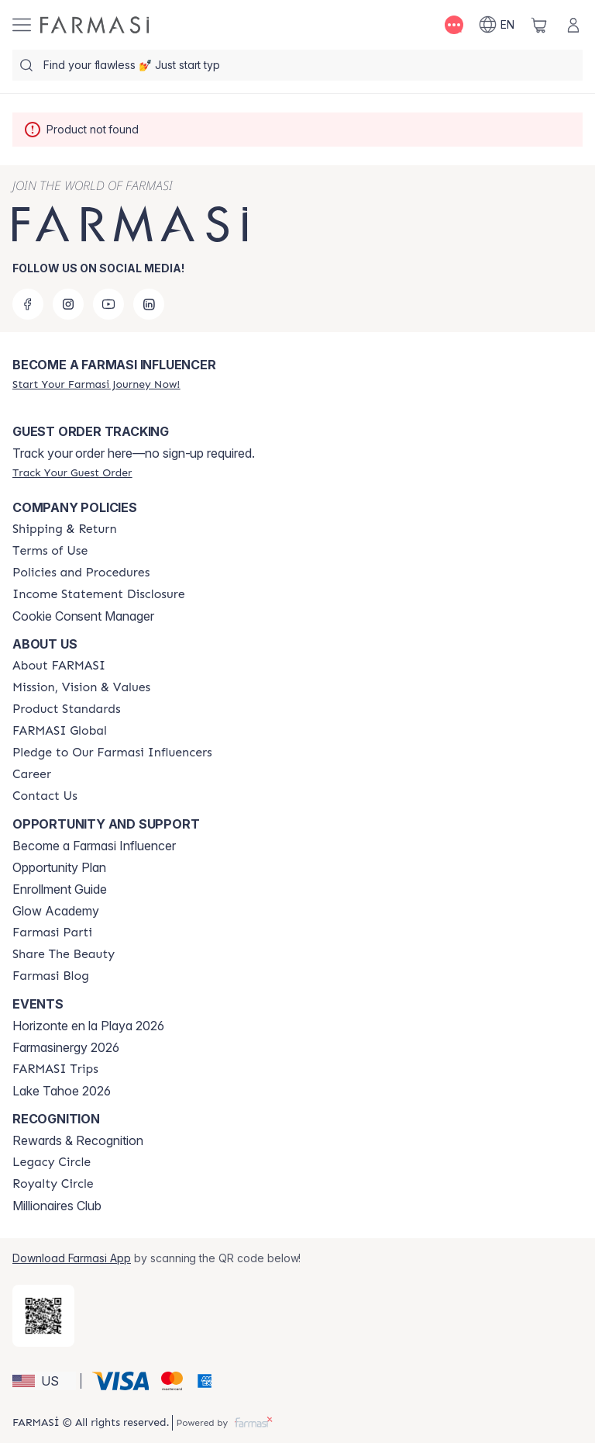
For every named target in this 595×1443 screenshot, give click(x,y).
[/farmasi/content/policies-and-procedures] (81, 572)
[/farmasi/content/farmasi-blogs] (50, 976)
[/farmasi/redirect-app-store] (43, 1316)
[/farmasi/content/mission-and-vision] (81, 687)
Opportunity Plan (59, 867)
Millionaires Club (56, 1205)
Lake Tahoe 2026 (61, 1091)
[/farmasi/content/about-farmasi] (58, 665)
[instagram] (68, 304)
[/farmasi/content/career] (31, 774)
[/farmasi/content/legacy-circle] (51, 1162)
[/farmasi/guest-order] (72, 472)
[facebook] (27, 304)
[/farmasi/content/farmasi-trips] (55, 1069)
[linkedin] (148, 304)
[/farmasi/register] (96, 384)
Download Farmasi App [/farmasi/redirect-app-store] (71, 1258)
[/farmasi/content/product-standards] (66, 709)
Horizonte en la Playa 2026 (88, 1025)
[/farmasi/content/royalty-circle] (53, 1184)
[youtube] (108, 304)
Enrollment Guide (59, 889)
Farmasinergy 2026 (65, 1047)
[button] (44, 1381)
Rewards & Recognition (77, 1140)
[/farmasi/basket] (539, 25)
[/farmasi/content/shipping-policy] (64, 529)
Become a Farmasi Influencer (94, 845)
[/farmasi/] (94, 25)
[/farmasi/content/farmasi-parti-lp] (52, 932)
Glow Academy (55, 911)
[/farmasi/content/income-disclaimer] (98, 594)
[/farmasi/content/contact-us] (44, 796)
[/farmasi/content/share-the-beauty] (63, 954)
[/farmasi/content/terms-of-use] (50, 551)
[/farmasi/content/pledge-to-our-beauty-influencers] (112, 752)
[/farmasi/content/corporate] (59, 731)
